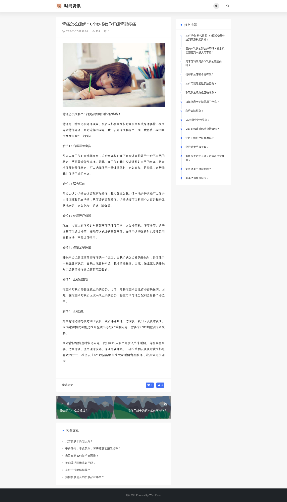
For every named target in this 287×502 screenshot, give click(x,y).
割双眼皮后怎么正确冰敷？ (201, 92)
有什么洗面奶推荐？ (77, 470)
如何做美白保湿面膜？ (198, 168)
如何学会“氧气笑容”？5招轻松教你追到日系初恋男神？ (205, 37)
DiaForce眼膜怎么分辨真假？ (202, 128)
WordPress (155, 495)
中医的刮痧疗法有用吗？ (200, 137)
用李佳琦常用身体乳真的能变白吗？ (204, 63)
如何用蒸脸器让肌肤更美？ (201, 83)
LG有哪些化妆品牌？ (198, 119)
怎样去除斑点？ (195, 110)
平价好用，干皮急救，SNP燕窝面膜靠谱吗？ (93, 448)
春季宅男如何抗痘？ (197, 177)
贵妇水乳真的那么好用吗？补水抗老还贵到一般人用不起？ (205, 50)
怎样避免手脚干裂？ (197, 146)
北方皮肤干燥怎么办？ (79, 441)
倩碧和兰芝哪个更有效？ (200, 74)
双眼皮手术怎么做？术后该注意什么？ (205, 158)
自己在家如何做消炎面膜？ (82, 455)
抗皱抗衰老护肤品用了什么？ (202, 101)
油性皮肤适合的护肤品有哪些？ (84, 477)
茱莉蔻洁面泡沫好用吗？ (80, 462)
